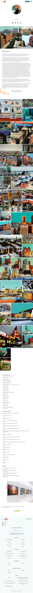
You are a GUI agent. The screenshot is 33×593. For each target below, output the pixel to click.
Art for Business (9, 551)
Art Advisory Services (9, 539)
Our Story (22, 541)
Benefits (9, 541)
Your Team (9, 546)
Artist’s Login (23, 557)
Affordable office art (9, 586)
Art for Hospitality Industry (22, 555)
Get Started (27, 1)
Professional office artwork (9, 580)
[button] (31, 1)
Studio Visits (9, 572)
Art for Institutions (9, 555)
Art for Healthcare (23, 553)
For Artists (9, 557)
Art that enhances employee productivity (23, 584)
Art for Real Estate (23, 551)
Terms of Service (19, 591)
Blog (9, 577)
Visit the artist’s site (16, 91)
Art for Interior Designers (9, 553)
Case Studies (23, 570)
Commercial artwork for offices (23, 580)
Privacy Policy (13, 591)
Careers (23, 546)
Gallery (9, 570)
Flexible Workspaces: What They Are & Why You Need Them (23, 578)
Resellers (9, 563)
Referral (23, 563)
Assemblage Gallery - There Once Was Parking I (11, 384)
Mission (23, 539)
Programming (23, 544)
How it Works (9, 544)
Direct (9, 565)
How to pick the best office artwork (9, 583)
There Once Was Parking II (7, 382)
